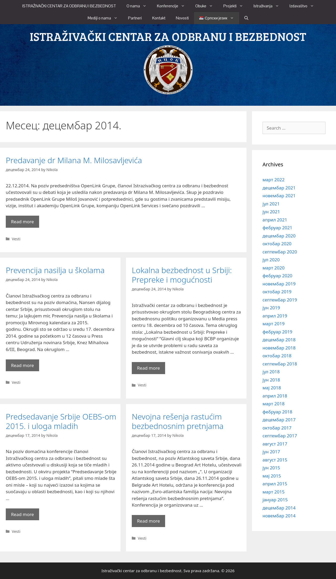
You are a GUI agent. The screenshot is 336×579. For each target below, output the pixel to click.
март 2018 (273, 404)
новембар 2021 (279, 196)
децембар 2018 (279, 340)
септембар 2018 (279, 364)
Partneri (135, 17)
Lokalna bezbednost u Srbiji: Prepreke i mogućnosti (182, 275)
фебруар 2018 (277, 412)
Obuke (206, 6)
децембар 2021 (279, 188)
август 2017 (274, 444)
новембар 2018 (279, 348)
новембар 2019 (279, 284)
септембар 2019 (279, 300)
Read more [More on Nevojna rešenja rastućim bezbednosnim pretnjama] (148, 521)
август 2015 (274, 460)
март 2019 (273, 324)
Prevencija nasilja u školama (55, 270)
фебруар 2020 (277, 276)
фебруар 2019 (277, 332)
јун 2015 (271, 468)
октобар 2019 (276, 292)
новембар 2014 (279, 516)
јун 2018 (271, 380)
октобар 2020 (276, 244)
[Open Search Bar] (246, 18)
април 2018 (274, 396)
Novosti (182, 17)
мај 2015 (271, 476)
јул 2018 (271, 372)
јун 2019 (271, 308)
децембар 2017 (279, 420)
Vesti (16, 238)
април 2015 (274, 484)
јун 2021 (271, 212)
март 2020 (273, 268)
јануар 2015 (275, 500)
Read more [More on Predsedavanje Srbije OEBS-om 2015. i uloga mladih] (22, 514)
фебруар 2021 (277, 228)
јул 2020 (271, 260)
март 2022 (273, 180)
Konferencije (173, 6)
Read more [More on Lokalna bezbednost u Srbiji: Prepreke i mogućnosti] (148, 368)
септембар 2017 (279, 436)
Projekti (235, 6)
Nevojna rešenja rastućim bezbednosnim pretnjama (177, 421)
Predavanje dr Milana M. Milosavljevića (74, 160)
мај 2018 (271, 388)
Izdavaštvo (304, 6)
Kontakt (158, 17)
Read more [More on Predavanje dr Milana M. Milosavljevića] (22, 222)
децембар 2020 (279, 236)
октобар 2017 (276, 428)
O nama (139, 6)
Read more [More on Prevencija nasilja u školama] (22, 365)
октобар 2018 (276, 356)
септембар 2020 (279, 252)
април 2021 (274, 220)
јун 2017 (271, 452)
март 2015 (273, 492)
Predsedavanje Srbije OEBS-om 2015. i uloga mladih (61, 421)
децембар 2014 (279, 508)
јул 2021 (271, 204)
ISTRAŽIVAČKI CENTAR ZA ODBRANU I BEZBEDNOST (69, 5)
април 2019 (274, 316)
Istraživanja (269, 6)
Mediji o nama (105, 18)
